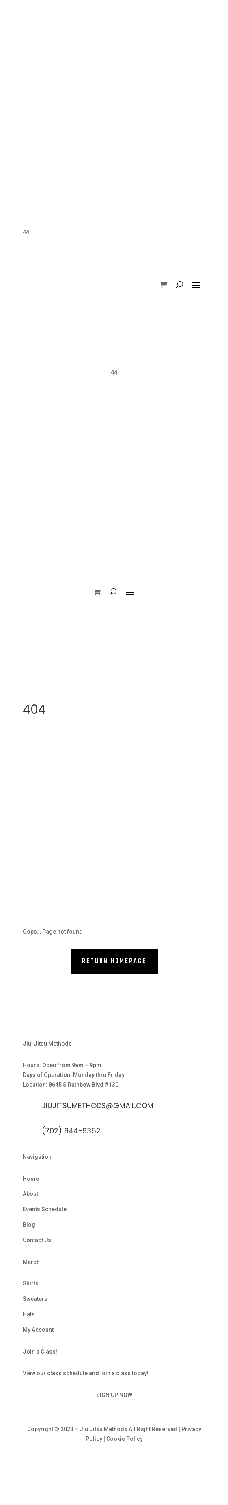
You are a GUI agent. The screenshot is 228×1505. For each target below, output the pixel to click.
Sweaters (35, 1299)
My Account (38, 1329)
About (30, 1194)
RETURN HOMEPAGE (114, 961)
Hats (29, 1314)
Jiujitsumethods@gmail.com (97, 1105)
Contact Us (37, 1240)
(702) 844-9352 (71, 1131)
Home (31, 1179)
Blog (29, 1224)
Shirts (31, 1283)
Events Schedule (45, 1209)
